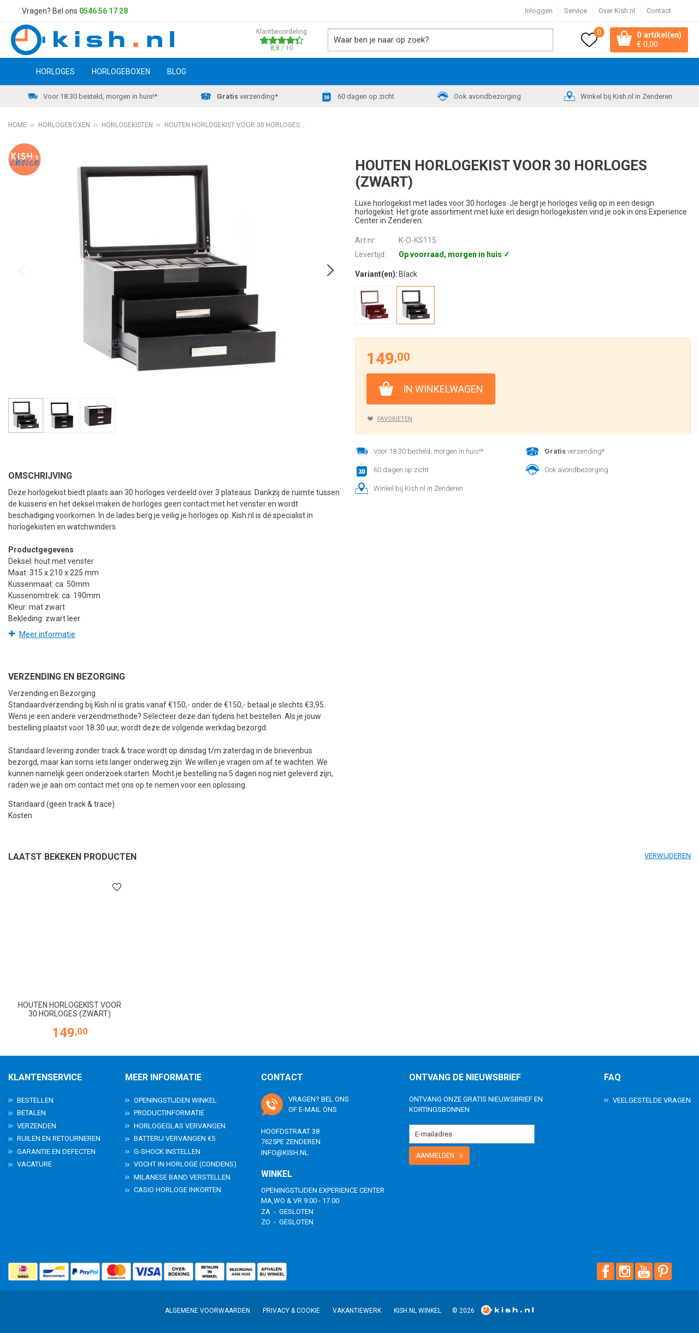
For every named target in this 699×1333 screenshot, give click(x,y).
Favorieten (394, 419)
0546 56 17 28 (103, 11)
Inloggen (539, 11)
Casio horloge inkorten (177, 1190)
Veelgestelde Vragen (652, 1100)
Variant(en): (376, 275)
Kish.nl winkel (417, 1310)
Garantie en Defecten (56, 1151)
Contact (659, 11)
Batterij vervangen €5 (174, 1138)
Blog (176, 72)
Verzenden (36, 1125)
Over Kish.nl (617, 11)
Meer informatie (47, 634)
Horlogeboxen (121, 72)
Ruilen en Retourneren (58, 1138)
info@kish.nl (285, 1152)
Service (575, 11)
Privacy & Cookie (291, 1310)
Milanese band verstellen (182, 1177)
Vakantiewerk (357, 1310)
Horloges (55, 72)
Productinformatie (169, 1113)
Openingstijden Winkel (175, 1100)
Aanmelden (435, 1155)
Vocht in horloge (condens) (185, 1164)
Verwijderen (667, 856)
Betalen (31, 1113)
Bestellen (35, 1100)
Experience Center (351, 1190)
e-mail (310, 1109)
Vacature (34, 1164)
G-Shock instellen (167, 1151)
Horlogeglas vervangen (180, 1125)
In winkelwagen (443, 389)
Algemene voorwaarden (207, 1310)
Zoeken (539, 40)
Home (14, 72)
